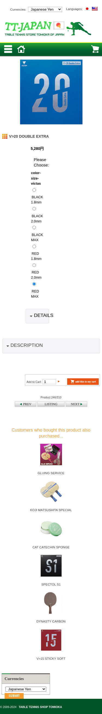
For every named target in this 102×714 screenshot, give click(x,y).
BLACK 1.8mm (37, 199)
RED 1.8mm (36, 256)
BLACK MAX (37, 237)
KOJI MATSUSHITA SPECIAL (51, 510)
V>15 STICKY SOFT (50, 658)
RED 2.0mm (36, 274)
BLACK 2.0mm (37, 218)
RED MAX (35, 293)
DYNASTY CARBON (51, 621)
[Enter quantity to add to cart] (49, 381)
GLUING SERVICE (51, 473)
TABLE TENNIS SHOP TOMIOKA (40, 707)
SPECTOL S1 (51, 584)
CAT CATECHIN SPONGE (51, 547)
